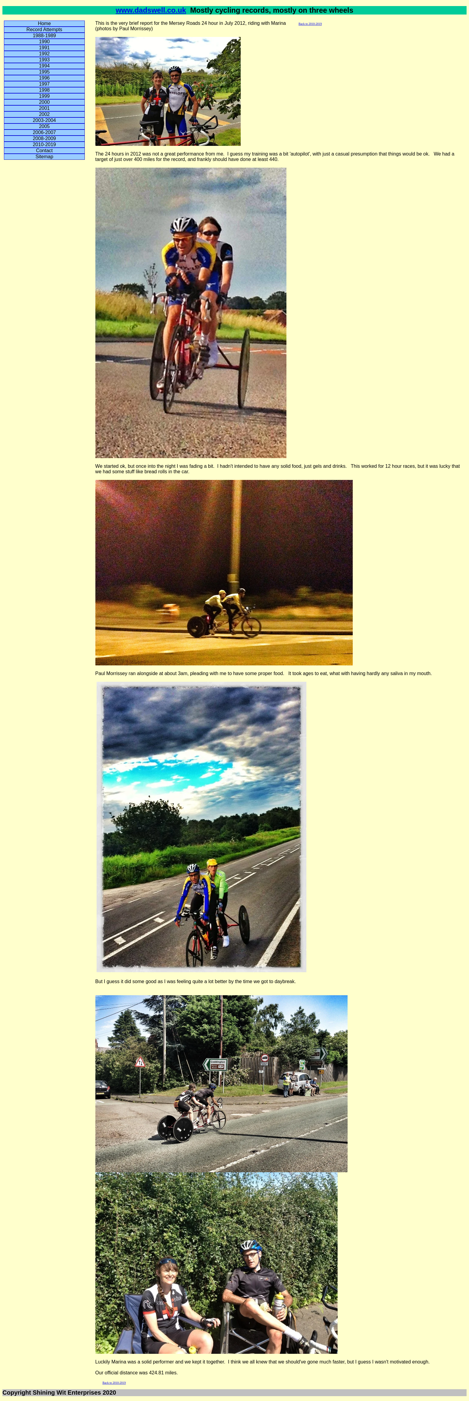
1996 (44, 77)
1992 (44, 53)
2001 (44, 108)
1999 (44, 96)
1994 (44, 65)
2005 (44, 126)
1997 (44, 84)
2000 (44, 102)
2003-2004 (44, 120)
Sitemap (44, 156)
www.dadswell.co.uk (151, 10)
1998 (44, 90)
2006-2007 (44, 132)
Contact (44, 150)
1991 (44, 47)
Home (44, 23)
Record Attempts (44, 29)
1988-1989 (44, 35)
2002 (44, 114)
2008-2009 (44, 138)
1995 (44, 71)
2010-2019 (44, 144)
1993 (44, 59)
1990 (44, 41)
